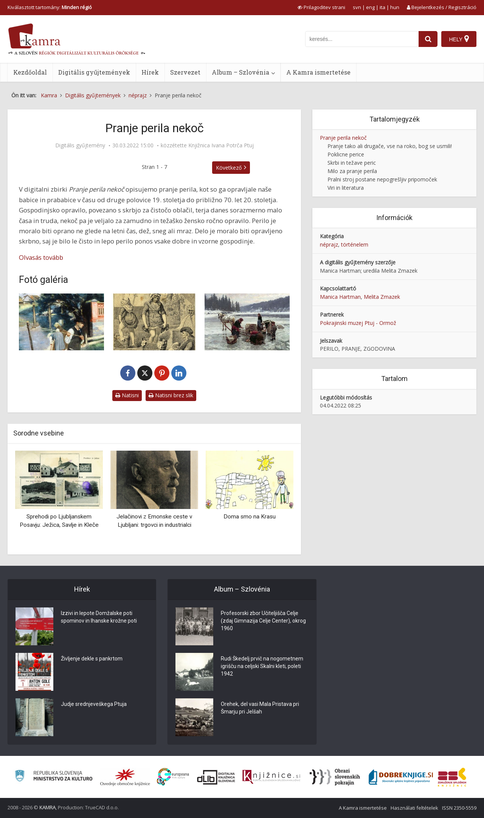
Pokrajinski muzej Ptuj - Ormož (358, 322)
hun (394, 7)
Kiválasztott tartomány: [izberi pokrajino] (50, 7)
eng (370, 7)
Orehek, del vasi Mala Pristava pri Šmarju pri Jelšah (260, 708)
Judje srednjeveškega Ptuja (94, 704)
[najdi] (428, 39)
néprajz (329, 244)
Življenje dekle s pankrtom (92, 659)
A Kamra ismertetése (318, 72)
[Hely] (458, 39)
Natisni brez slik (171, 395)
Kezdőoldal (30, 72)
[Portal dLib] (216, 777)
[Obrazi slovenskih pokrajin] (335, 777)
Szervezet (185, 72)
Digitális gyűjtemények (94, 72)
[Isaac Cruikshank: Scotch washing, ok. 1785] (154, 321)
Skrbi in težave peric (351, 162)
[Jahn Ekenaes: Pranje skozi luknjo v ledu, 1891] (247, 321)
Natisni (127, 395)
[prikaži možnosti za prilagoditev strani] (321, 7)
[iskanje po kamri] (362, 39)
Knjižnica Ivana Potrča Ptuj (221, 145)
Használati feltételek (414, 807)
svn (357, 7)
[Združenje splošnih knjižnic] (452, 777)
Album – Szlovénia (240, 72)
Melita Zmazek (382, 296)
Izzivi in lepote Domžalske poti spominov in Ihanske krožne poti (99, 617)
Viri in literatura (345, 187)
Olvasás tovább (41, 257)
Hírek (150, 72)
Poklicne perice (345, 154)
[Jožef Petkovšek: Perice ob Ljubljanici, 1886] (61, 321)
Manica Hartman (340, 296)
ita (382, 7)
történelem (354, 244)
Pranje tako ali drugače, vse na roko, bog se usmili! (389, 146)
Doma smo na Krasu (249, 516)
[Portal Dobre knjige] (401, 777)
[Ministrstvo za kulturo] (53, 777)
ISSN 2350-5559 (459, 807)
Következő (229, 167)
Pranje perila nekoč (343, 137)
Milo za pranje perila (352, 171)
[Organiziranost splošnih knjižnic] (125, 777)
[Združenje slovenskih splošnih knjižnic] (271, 777)
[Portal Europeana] (173, 777)
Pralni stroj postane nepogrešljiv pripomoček (382, 179)
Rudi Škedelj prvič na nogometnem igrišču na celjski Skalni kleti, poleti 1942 (262, 666)
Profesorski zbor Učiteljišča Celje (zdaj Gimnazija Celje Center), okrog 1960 (263, 620)
